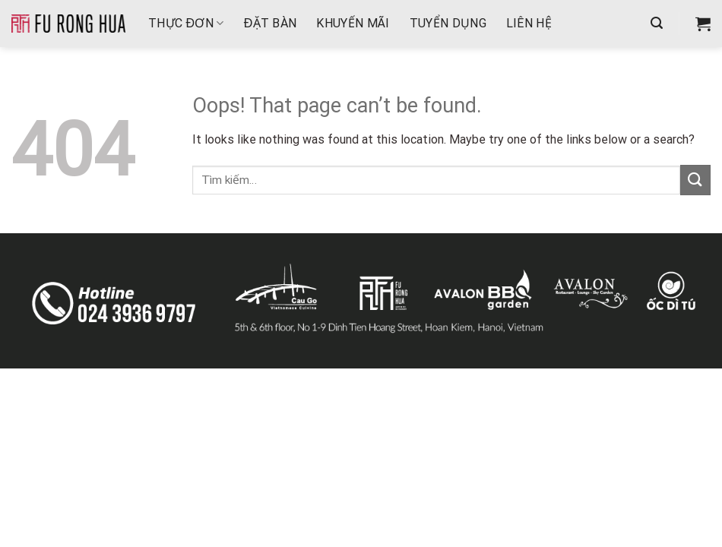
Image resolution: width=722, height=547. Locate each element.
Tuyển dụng (448, 23)
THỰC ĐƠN (186, 23)
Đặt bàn (270, 23)
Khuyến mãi (352, 23)
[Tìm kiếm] (657, 23)
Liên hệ (529, 23)
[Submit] (695, 179)
